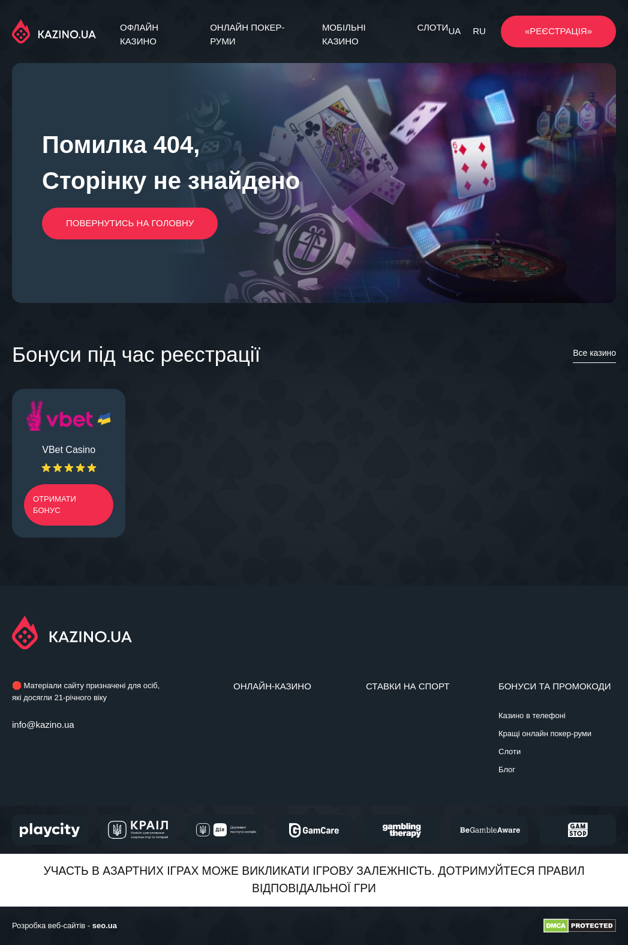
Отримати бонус (54, 504)
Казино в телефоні (532, 715)
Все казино (594, 353)
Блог (506, 769)
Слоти (433, 27)
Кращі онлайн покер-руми (544, 733)
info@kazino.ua (43, 724)
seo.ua (104, 925)
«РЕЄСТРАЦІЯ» (558, 31)
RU (479, 31)
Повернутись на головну (130, 223)
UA (454, 31)
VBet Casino (68, 450)
